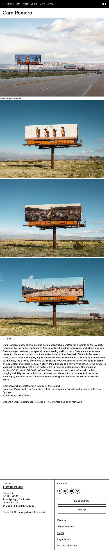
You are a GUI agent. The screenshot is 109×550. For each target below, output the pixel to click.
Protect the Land (67, 545)
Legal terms (64, 539)
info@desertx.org (13, 487)
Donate (61, 520)
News (60, 533)
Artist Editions (65, 526)
